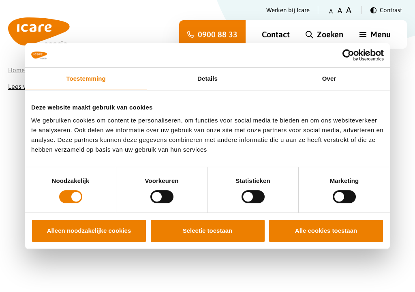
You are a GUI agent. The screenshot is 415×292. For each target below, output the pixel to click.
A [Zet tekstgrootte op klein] (331, 11)
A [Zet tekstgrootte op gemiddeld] (340, 10)
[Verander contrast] (386, 10)
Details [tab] (207, 78)
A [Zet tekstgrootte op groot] (348, 10)
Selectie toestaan (208, 230)
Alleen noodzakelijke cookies (89, 230)
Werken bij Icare (288, 9)
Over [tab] (329, 78)
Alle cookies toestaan (326, 230)
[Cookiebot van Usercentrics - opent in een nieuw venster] (348, 55)
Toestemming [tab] (86, 78)
